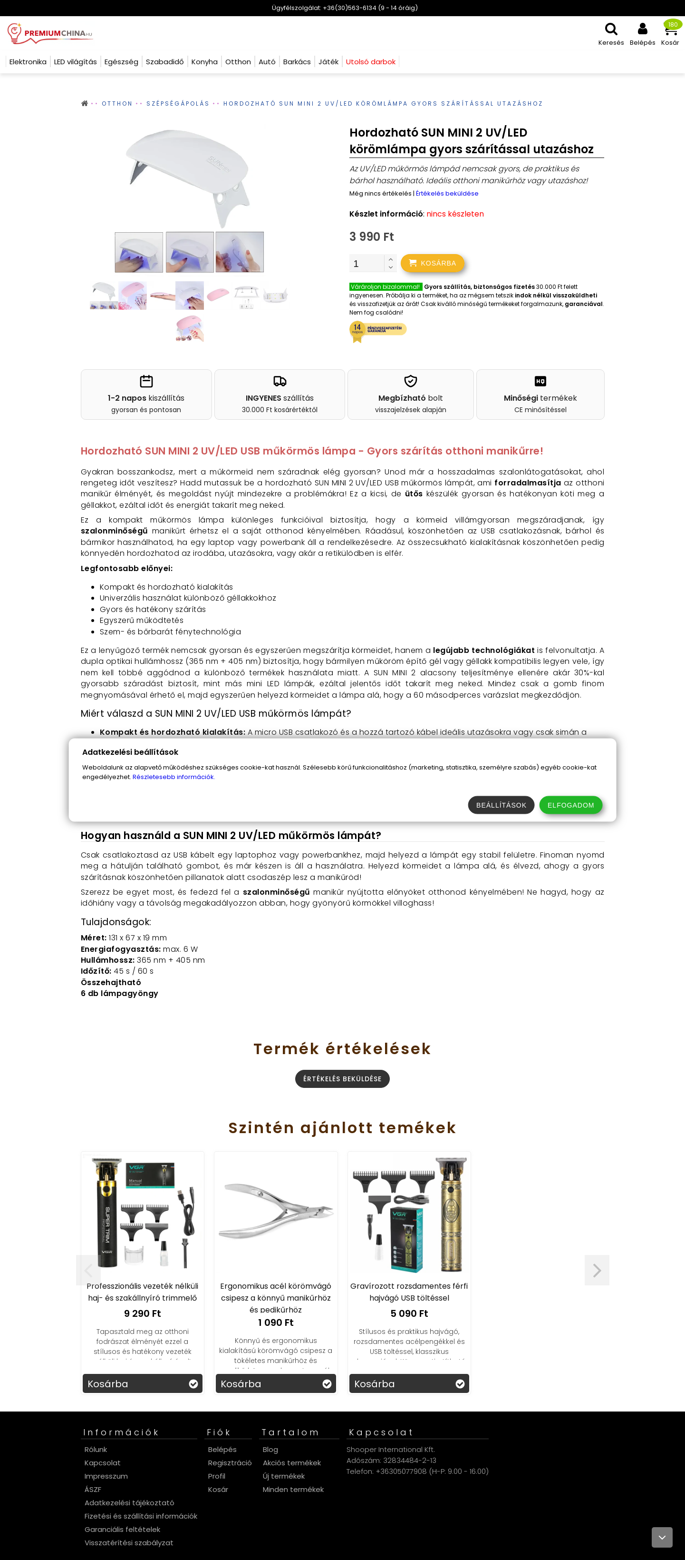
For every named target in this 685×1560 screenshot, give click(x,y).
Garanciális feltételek (122, 1529)
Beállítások (501, 805)
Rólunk (96, 1449)
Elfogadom (571, 805)
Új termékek (284, 1476)
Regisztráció (230, 1463)
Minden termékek (293, 1489)
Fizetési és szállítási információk (141, 1516)
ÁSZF (93, 1489)
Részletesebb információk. (174, 776)
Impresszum (106, 1476)
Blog (270, 1449)
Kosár (218, 1489)
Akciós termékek (292, 1463)
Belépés (222, 1449)
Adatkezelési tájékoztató (129, 1503)
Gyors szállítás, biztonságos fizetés (479, 287)
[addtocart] (432, 263)
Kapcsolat (103, 1463)
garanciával (584, 304)
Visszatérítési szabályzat (129, 1543)
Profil (216, 1476)
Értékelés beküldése (447, 193)
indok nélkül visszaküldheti (556, 295)
